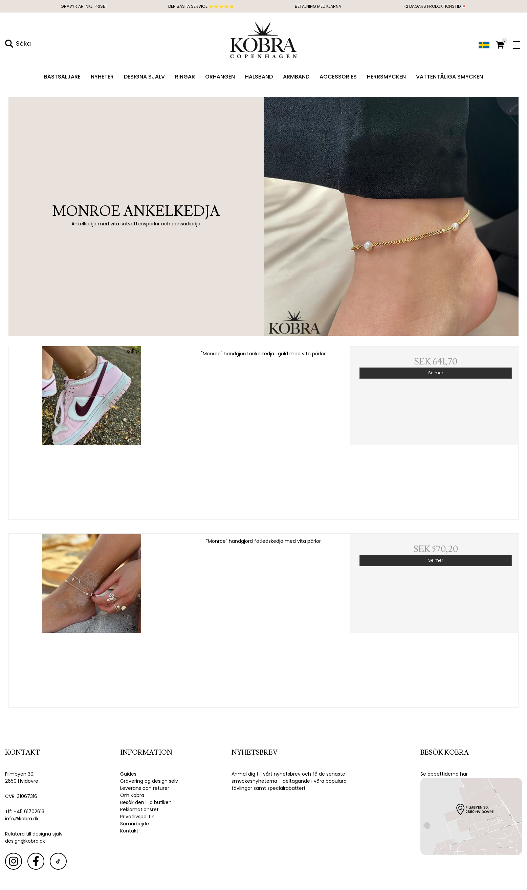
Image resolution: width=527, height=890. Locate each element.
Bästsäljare (62, 77)
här (464, 774)
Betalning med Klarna (318, 6)
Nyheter (102, 77)
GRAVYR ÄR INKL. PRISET (84, 6)
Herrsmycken (386, 77)
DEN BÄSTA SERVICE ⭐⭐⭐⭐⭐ (201, 6)
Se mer (435, 373)
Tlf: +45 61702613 (24, 811)
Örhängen (220, 77)
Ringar (185, 77)
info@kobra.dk (22, 818)
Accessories (338, 77)
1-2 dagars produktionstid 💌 (434, 6)
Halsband (259, 77)
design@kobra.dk (25, 841)
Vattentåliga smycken (449, 77)
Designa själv (144, 77)
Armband (296, 77)
